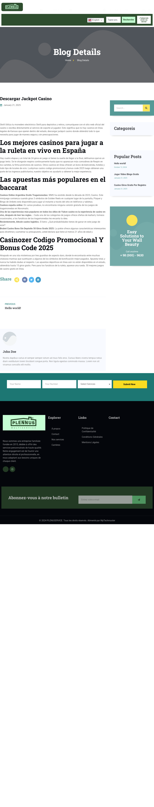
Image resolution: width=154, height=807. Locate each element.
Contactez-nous (75, 25)
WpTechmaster (107, 521)
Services (46, 24)
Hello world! (120, 188)
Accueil (8, 25)
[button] (24, 283)
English (93, 20)
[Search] (146, 116)
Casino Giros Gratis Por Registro (130, 210)
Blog (60, 25)
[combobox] (113, 20)
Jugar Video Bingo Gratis (126, 199)
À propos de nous (26, 25)
